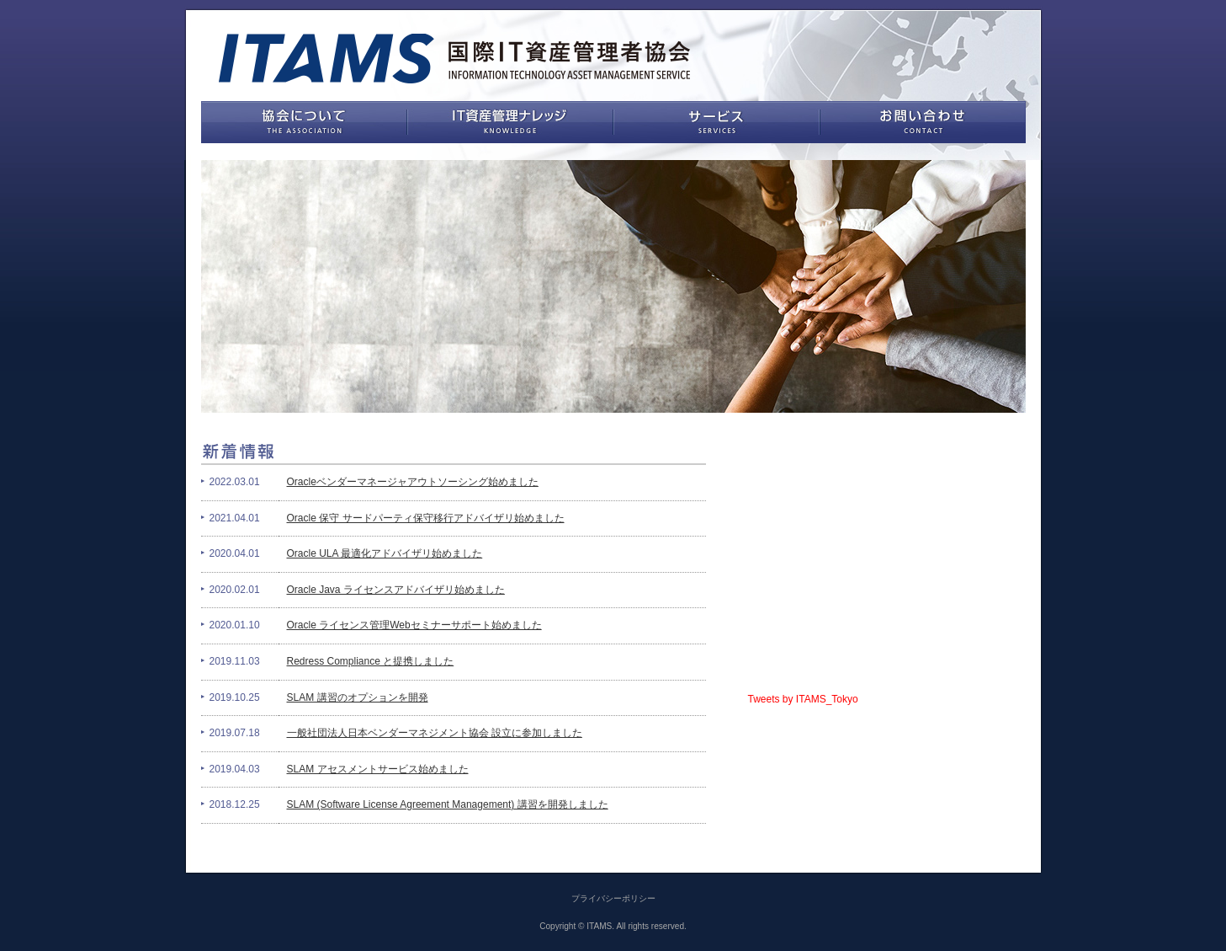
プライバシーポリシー (613, 898)
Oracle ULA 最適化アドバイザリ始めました (385, 553)
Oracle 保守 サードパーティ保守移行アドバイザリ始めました (426, 518)
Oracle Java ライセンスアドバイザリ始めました (396, 590)
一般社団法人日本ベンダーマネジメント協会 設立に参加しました (434, 733)
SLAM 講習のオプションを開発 (357, 697)
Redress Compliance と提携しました (370, 661)
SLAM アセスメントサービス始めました (378, 769)
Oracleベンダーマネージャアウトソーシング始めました (413, 482)
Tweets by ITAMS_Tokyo (803, 699)
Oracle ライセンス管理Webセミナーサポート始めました (414, 625)
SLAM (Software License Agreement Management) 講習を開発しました (447, 804)
